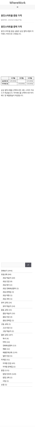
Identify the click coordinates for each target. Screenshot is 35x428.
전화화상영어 (7, 345)
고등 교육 (4, 324)
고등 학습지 (7, 331)
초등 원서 (6, 285)
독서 (4, 338)
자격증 (3, 359)
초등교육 (4, 274)
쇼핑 (2, 384)
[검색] (28, 265)
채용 (4, 349)
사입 (4, 381)
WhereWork (17, 2)
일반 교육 (4, 335)
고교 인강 (6, 327)
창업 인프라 (7, 374)
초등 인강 (6, 281)
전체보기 (4, 270)
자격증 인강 (7, 363)
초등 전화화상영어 (9, 288)
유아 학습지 (7, 306)
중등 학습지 (7, 313)
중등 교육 (4, 310)
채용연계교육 (7, 352)
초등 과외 (6, 299)
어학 (4, 342)
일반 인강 (6, 356)
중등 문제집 (7, 320)
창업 (2, 370)
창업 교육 (6, 377)
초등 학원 (6, 295)
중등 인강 (6, 317)
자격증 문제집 (8, 366)
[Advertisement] (17, 56)
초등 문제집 (7, 292)
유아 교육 (4, 302)
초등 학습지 (7, 278)
